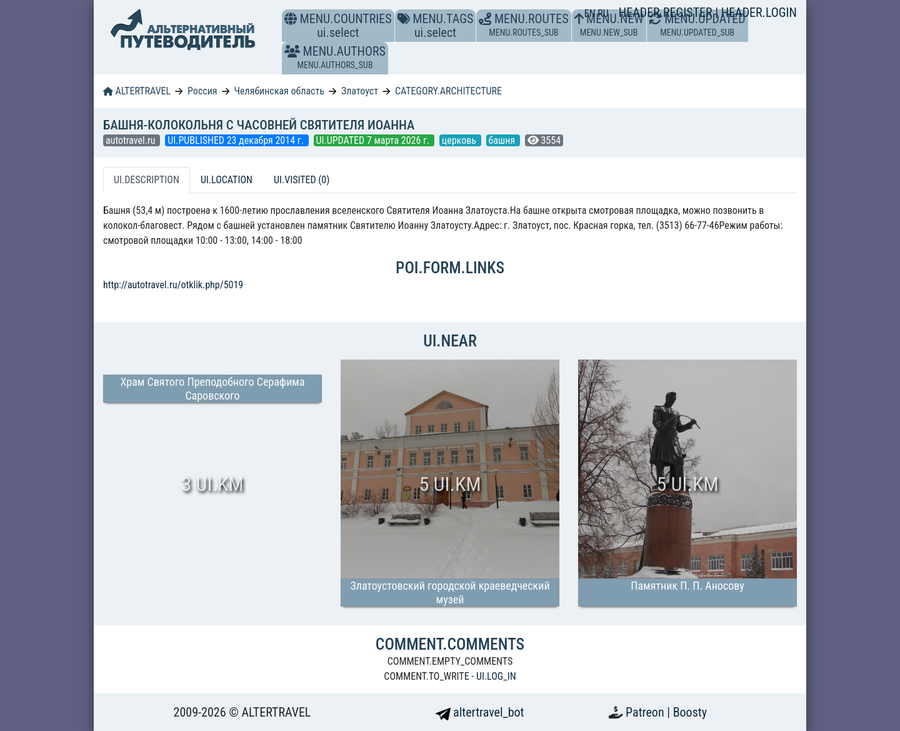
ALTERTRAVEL (137, 91)
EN (591, 13)
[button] (292, 51)
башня (503, 140)
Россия (202, 91)
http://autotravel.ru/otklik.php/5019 (173, 285)
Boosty (690, 712)
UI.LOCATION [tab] (226, 180)
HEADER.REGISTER (667, 12)
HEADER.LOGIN (759, 12)
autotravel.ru (132, 140)
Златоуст (359, 91)
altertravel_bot (480, 712)
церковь (460, 140)
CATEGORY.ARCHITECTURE (448, 91)
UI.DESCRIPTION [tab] (146, 180)
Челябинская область (279, 91)
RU (603, 13)
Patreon (646, 712)
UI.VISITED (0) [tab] (301, 180)
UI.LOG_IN (496, 676)
